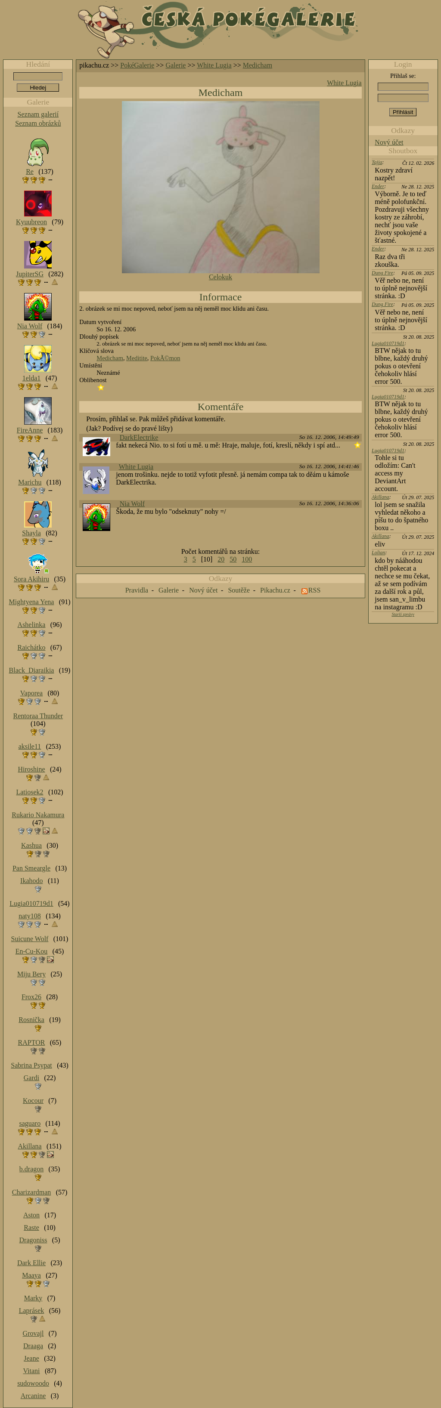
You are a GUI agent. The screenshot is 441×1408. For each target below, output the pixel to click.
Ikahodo (31, 880)
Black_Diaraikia (31, 670)
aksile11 (30, 746)
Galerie (175, 65)
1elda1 (31, 378)
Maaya (31, 1275)
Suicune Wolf (30, 938)
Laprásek (31, 1310)
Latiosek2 (29, 792)
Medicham (257, 65)
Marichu (29, 482)
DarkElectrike (139, 437)
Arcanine (33, 1395)
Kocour (33, 1100)
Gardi (31, 1077)
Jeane (31, 1358)
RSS (314, 590)
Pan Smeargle (31, 868)
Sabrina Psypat (31, 1065)
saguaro (29, 1123)
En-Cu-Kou (32, 951)
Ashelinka (32, 624)
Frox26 (31, 996)
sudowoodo (33, 1383)
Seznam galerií (38, 114)
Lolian (378, 553)
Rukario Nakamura (38, 814)
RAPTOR (31, 1042)
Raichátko (32, 647)
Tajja (377, 162)
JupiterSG (29, 274)
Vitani (31, 1370)
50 (233, 559)
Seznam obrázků (38, 123)
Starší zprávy (402, 614)
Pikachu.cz (275, 590)
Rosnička (31, 1019)
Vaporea (31, 693)
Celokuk (220, 277)
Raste (31, 1227)
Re (30, 171)
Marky (33, 1298)
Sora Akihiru (31, 579)
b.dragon (31, 1169)
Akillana (380, 497)
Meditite (136, 358)
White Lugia (214, 65)
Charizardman (31, 1192)
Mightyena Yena (31, 601)
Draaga (33, 1345)
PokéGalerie (137, 65)
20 (220, 559)
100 (247, 559)
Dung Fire (382, 273)
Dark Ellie (31, 1262)
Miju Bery (31, 974)
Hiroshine (31, 769)
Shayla (31, 533)
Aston (31, 1215)
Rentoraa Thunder (38, 715)
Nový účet (389, 142)
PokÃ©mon (165, 358)
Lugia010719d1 (388, 343)
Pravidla (136, 590)
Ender (378, 186)
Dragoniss (33, 1240)
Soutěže (239, 590)
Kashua (31, 845)
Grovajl (33, 1333)
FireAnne (30, 430)
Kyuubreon (31, 221)
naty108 (30, 916)
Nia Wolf (132, 503)
